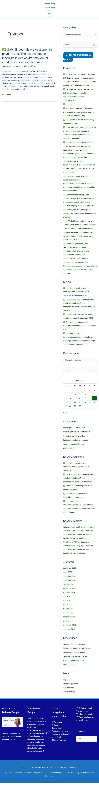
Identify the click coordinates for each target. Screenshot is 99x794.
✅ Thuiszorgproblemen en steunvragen (79, 146)
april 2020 (67, 612)
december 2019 (69, 628)
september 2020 (69, 600)
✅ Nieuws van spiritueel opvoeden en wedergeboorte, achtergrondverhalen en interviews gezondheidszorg (79, 112)
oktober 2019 (68, 632)
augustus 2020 (69, 604)
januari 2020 (68, 624)
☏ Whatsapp (57, 733)
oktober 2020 (68, 596)
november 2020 (69, 592)
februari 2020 (68, 620)
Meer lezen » (7, 94)
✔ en (85, 722)
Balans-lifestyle (58, 739)
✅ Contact (67, 104)
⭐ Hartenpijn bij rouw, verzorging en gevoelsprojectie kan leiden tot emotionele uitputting (78, 221)
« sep (65, 424)
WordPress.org (69, 703)
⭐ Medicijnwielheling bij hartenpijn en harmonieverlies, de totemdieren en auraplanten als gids (78, 247)
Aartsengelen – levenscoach (74, 439)
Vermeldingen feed (70, 695)
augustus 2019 (69, 641)
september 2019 (69, 636)
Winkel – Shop (69, 459)
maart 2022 (67, 584)
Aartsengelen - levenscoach (13, 66)
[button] (49, 3)
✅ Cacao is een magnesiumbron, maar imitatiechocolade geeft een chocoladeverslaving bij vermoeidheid (79, 314)
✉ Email (55, 736)
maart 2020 (67, 616)
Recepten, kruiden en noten (74, 447)
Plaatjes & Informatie (61, 742)
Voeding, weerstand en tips (74, 455)
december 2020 (69, 588)
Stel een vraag (49, 8)
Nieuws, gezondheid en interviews (77, 443)
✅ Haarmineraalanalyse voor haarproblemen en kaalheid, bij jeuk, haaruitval (77, 303)
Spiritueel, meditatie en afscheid (76, 451)
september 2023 (69, 579)
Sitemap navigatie (59, 751)
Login (65, 691)
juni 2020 (67, 608)
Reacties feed (68, 699)
